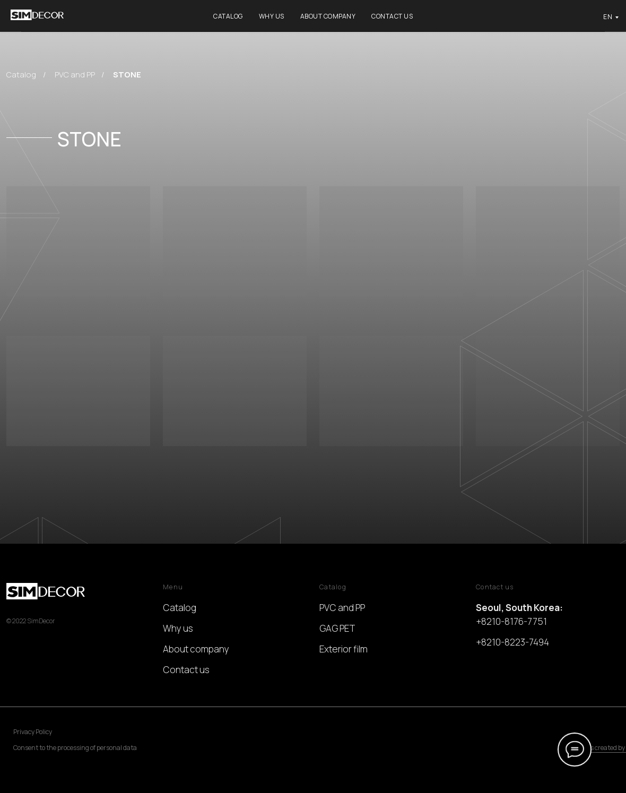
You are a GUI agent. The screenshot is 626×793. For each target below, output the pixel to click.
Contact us (392, 16)
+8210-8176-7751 (511, 621)
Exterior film (343, 649)
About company (328, 16)
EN (607, 16)
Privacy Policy (32, 731)
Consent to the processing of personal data (75, 747)
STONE (127, 74)
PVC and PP (75, 74)
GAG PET (337, 628)
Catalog (228, 16)
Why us (271, 16)
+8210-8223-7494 (512, 642)
